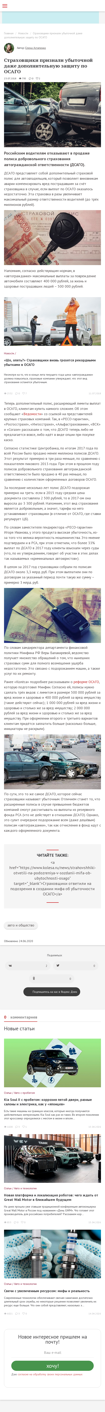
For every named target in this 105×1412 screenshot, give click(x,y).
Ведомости (32, 414)
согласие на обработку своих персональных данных (50, 1374)
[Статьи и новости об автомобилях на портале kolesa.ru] (25, 5)
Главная (9, 33)
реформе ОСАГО (86, 681)
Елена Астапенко (35, 48)
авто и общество (20, 925)
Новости (23, 33)
